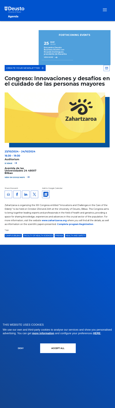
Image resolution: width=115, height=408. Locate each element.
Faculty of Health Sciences (38, 235)
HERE (96, 333)
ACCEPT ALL (57, 348)
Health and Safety (75, 235)
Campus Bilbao (13, 235)
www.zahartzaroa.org (54, 220)
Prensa (59, 235)
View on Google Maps (17, 177)
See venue (10, 163)
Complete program (68, 224)
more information (43, 333)
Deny (21, 348)
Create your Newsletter (25, 68)
